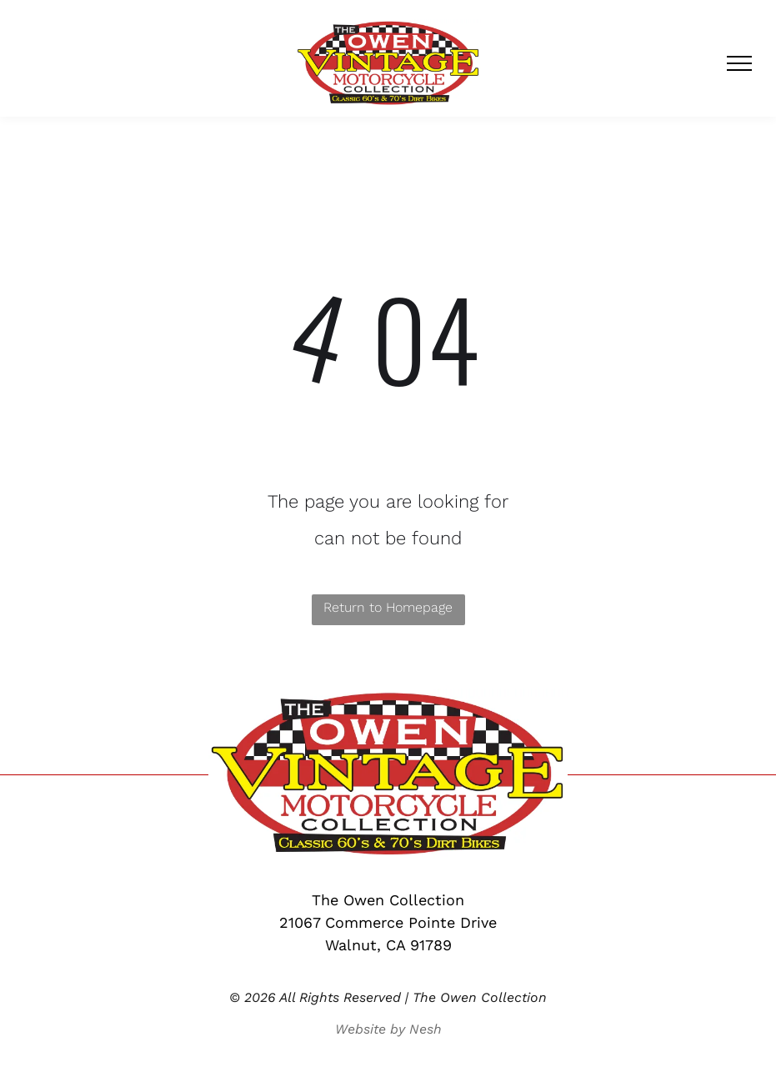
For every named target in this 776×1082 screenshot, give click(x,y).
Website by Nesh (388, 1029)
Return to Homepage (388, 607)
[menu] (739, 63)
